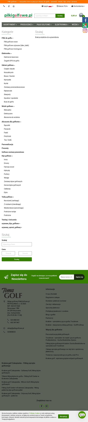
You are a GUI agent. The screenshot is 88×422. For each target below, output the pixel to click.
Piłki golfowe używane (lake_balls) (16, 45)
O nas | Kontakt (51, 294)
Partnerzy (49, 318)
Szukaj (16, 259)
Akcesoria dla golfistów (11, 122)
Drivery (6, 163)
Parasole (7, 129)
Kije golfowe (7, 156)
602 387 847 (14, 322)
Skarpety (7, 94)
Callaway (7, 189)
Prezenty (5, 148)
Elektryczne (8, 113)
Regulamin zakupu (52, 297)
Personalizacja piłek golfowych (57, 334)
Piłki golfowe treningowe (12, 49)
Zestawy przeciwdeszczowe (14, 87)
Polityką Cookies (34, 413)
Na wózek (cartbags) (11, 200)
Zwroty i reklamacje (53, 304)
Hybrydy (7, 170)
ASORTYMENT (10, 24)
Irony (6, 159)
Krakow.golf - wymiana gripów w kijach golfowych (63, 358)
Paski (6, 133)
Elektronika (7, 53)
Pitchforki (7, 136)
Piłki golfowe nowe (10, 42)
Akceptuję (63, 416)
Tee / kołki (7, 140)
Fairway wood (9, 167)
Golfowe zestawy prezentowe (13, 152)
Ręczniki (7, 125)
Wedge (6, 178)
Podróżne (7, 215)
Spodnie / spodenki (11, 98)
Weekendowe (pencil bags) (13, 208)
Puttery (6, 174)
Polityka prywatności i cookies (57, 311)
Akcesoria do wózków (11, 117)
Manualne (7, 110)
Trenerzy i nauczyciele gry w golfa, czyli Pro (61, 355)
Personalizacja (7, 144)
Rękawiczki (8, 91)
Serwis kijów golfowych (12, 185)
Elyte (5, 192)
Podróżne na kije (10, 211)
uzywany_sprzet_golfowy (12, 227)
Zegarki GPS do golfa (11, 61)
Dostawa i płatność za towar (56, 301)
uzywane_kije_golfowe (11, 223)
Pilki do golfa (7, 38)
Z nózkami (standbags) (12, 204)
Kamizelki (7, 80)
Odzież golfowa (8, 65)
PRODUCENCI (27, 24)
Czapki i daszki (9, 69)
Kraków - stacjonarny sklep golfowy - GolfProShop (64, 325)
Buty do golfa (9, 102)
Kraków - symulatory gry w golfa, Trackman (61, 321)
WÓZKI (75, 24)
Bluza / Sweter (9, 76)
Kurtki (6, 83)
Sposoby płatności (52, 308)
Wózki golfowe (8, 106)
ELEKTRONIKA (62, 24)
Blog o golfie (50, 315)
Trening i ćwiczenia (9, 220)
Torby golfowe (8, 197)
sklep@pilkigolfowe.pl (15, 328)
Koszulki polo (8, 72)
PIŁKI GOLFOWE (44, 24)
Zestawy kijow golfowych (13, 181)
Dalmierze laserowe (11, 57)
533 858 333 (14, 320)
